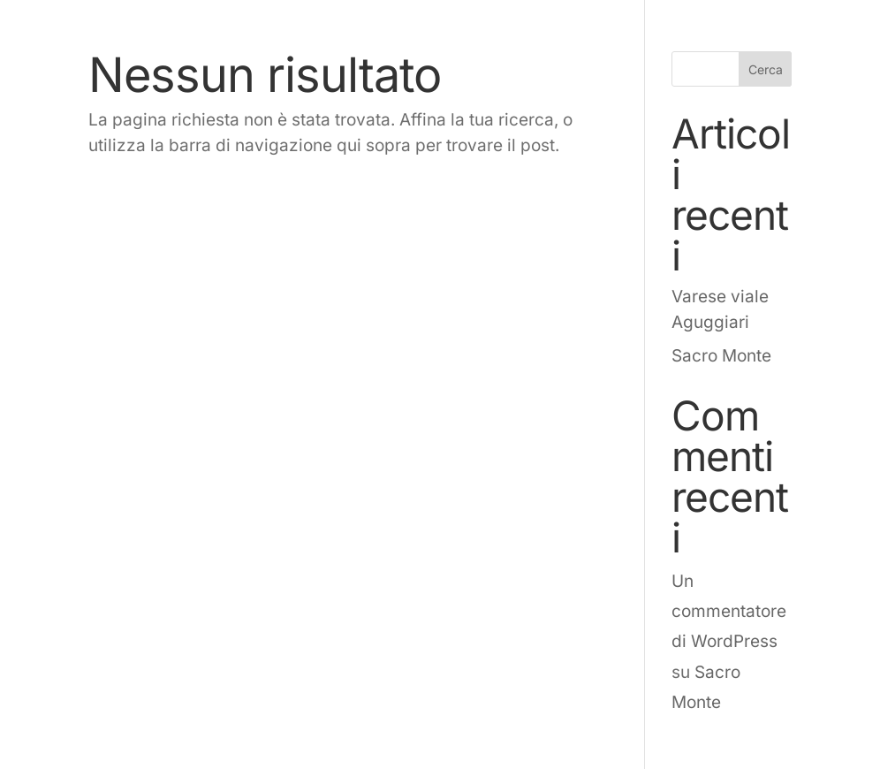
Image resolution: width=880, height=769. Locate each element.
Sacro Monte (721, 356)
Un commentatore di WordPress (728, 611)
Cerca (765, 69)
